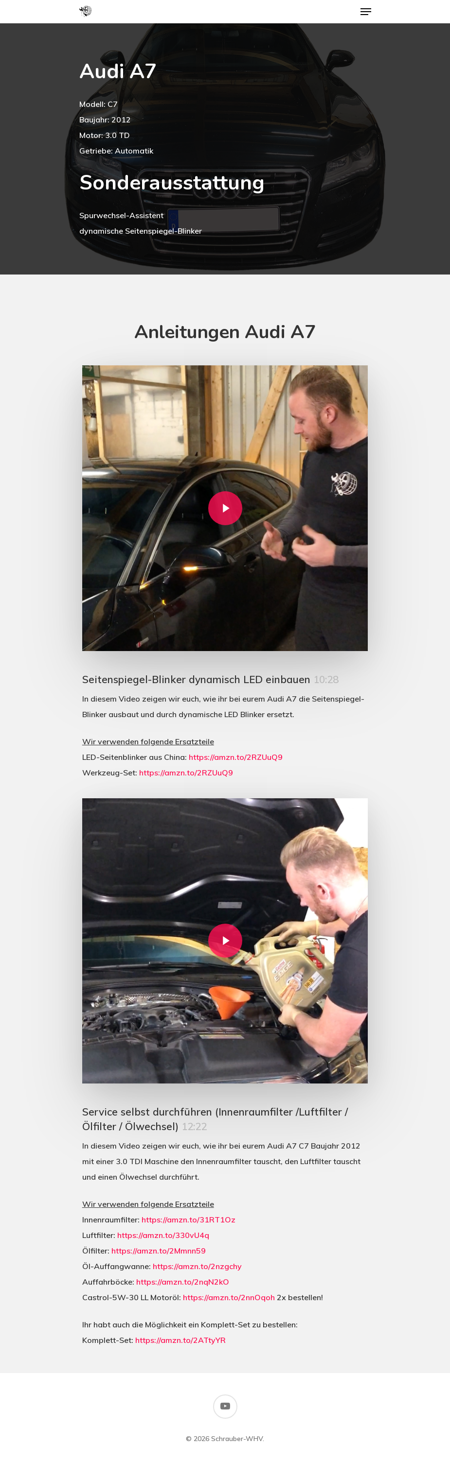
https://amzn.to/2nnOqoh (229, 1297)
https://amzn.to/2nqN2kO (182, 1282)
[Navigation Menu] (365, 12)
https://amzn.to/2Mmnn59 (158, 1250)
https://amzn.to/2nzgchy (197, 1266)
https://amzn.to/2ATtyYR (180, 1340)
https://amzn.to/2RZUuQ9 (236, 757)
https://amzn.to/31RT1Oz (188, 1219)
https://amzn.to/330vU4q (163, 1235)
